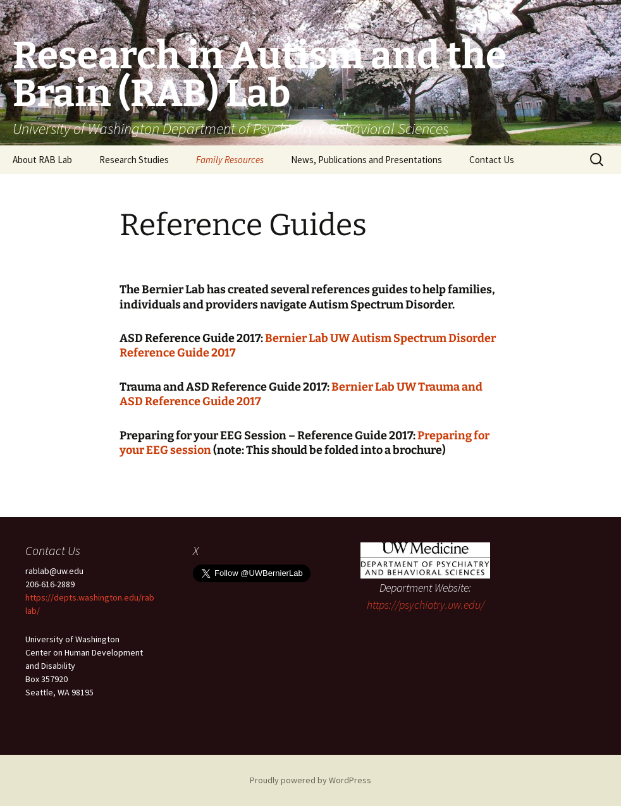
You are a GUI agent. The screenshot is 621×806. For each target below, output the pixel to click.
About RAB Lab (42, 160)
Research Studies (134, 160)
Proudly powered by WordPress (310, 780)
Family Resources (230, 160)
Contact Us (491, 160)
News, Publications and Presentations (366, 160)
